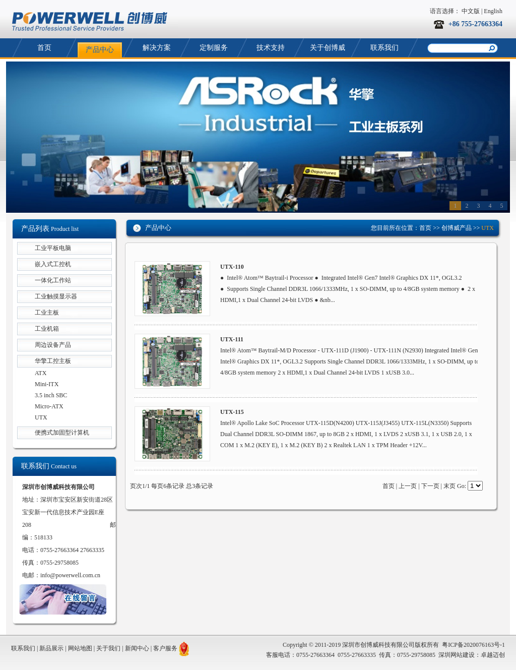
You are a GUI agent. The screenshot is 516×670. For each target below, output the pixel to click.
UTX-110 (232, 266)
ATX (40, 373)
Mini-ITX (46, 384)
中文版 (471, 11)
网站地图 (80, 648)
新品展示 (51, 648)
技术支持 (270, 47)
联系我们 (384, 47)
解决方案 (157, 47)
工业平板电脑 (53, 248)
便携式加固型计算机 (62, 432)
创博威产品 (456, 227)
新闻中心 (137, 648)
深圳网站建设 (456, 654)
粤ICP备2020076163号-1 (473, 644)
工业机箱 (47, 328)
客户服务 (165, 648)
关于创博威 (327, 47)
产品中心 (100, 49)
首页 (44, 47)
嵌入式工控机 (53, 264)
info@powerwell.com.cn (70, 575)
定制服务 (214, 47)
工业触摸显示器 (56, 296)
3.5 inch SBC (51, 395)
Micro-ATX (49, 406)
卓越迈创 (493, 654)
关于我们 (108, 648)
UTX (41, 417)
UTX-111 (231, 339)
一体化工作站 (53, 280)
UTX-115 (232, 411)
